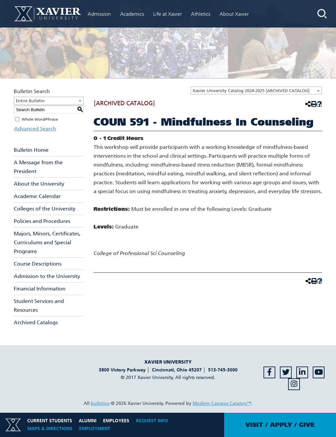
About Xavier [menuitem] (234, 14)
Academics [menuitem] (132, 14)
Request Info (152, 421)
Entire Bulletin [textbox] (30, 100)
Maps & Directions (50, 428)
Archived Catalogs (36, 322)
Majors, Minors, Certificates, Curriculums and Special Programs (47, 242)
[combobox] (256, 90)
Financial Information (40, 289)
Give (306, 424)
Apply (281, 424)
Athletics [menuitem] (200, 14)
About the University (39, 184)
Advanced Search (35, 129)
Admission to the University (47, 276)
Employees (116, 421)
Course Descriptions (37, 264)
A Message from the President (38, 166)
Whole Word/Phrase (40, 119)
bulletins (100, 403)
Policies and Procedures (42, 221)
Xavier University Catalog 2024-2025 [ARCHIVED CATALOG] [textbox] (251, 90)
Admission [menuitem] (99, 14)
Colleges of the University (44, 209)
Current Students (49, 421)
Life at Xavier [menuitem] (167, 14)
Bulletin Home (31, 150)
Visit (254, 424)
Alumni (87, 421)
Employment (94, 428)
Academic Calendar (37, 196)
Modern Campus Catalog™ (222, 403)
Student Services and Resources (39, 305)
